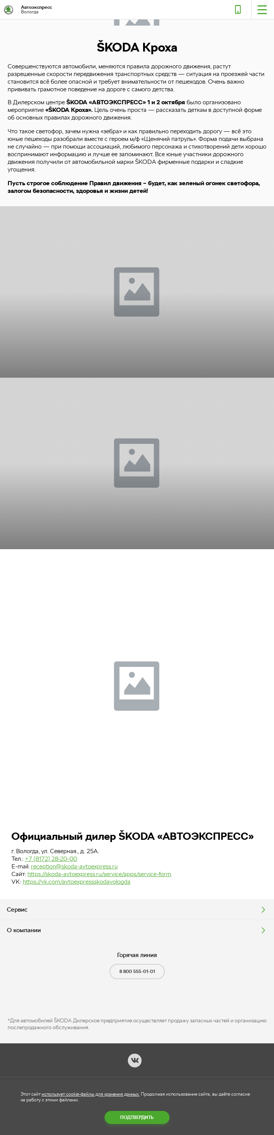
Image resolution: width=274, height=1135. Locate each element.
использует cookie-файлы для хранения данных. (91, 1094)
